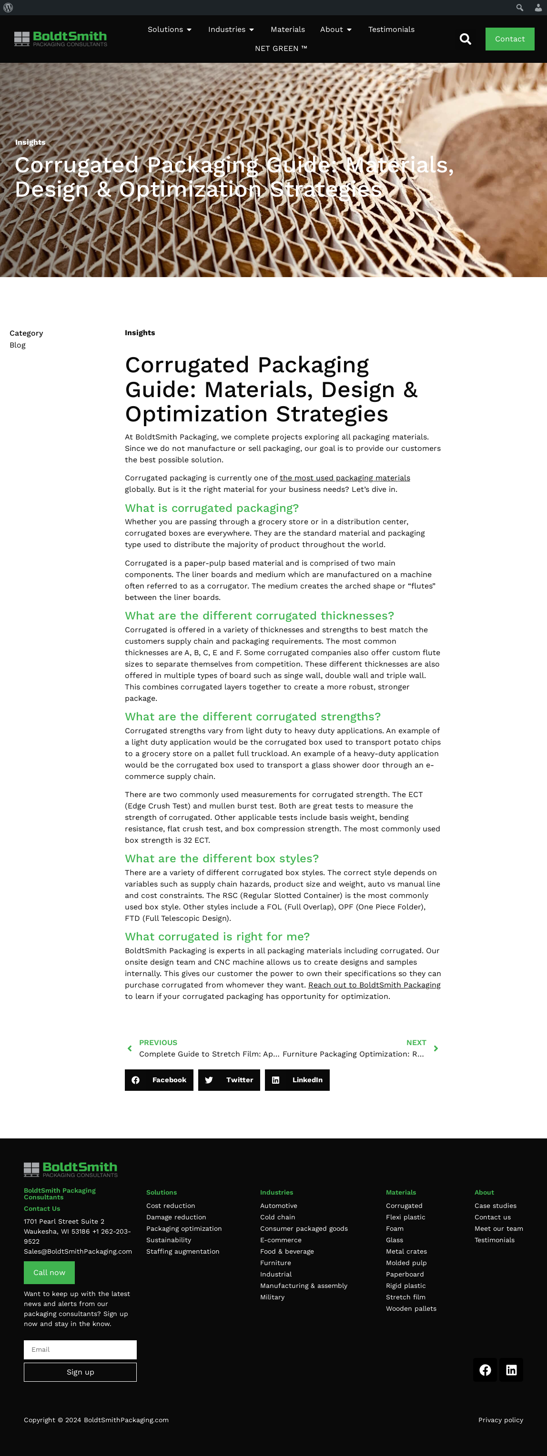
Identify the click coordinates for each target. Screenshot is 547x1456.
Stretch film (405, 1297)
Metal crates (406, 1251)
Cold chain (277, 1217)
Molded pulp (406, 1263)
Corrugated (404, 1205)
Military (272, 1297)
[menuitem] (8, 7)
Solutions (161, 1192)
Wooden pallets (411, 1308)
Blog (18, 344)
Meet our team (499, 1228)
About (484, 1192)
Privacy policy (500, 1420)
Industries (276, 1192)
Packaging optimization (184, 1228)
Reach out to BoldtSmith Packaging (374, 984)
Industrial (276, 1274)
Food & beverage (287, 1251)
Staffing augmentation (183, 1251)
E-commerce (281, 1240)
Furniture (275, 1263)
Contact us (493, 1217)
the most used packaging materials (345, 477)
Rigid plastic (406, 1285)
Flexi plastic (405, 1217)
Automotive (278, 1205)
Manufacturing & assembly (303, 1285)
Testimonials (495, 1240)
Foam (395, 1228)
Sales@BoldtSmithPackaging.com (78, 1251)
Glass (394, 1240)
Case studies (496, 1205)
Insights (140, 332)
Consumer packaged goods (304, 1228)
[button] (465, 39)
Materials (401, 1192)
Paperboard (405, 1274)
